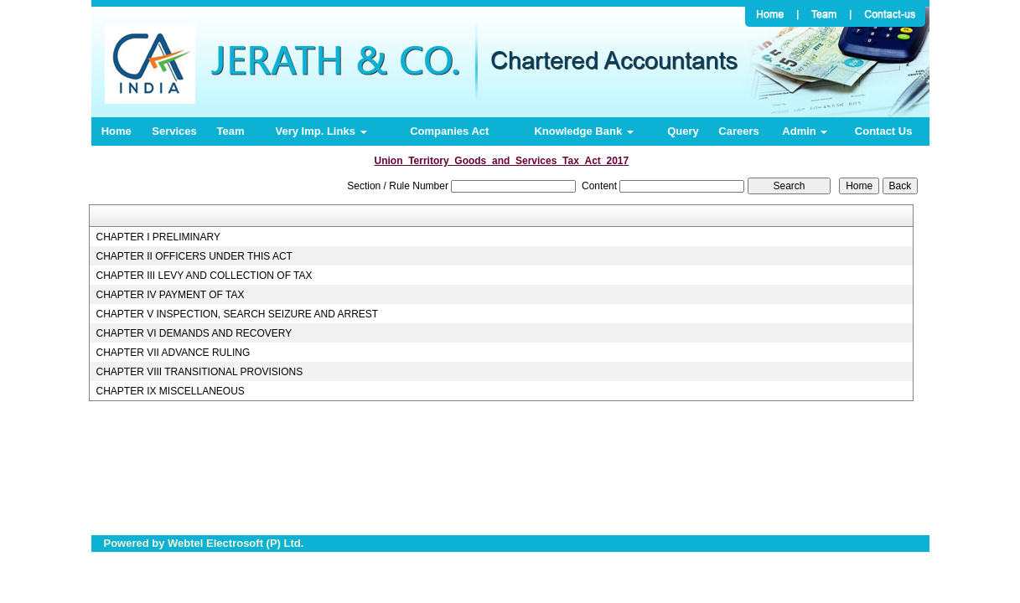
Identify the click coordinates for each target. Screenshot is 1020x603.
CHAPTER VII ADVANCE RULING (173, 352)
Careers (738, 131)
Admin (804, 131)
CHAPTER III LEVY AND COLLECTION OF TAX (204, 275)
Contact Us (884, 131)
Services (174, 131)
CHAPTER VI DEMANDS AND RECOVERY (194, 333)
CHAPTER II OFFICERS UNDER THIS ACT (194, 256)
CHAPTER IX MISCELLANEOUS (170, 391)
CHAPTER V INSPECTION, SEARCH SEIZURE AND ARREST (237, 314)
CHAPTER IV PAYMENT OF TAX (170, 295)
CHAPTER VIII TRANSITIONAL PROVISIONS (199, 372)
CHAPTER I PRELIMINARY (158, 237)
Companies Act (449, 131)
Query (683, 131)
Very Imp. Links (321, 131)
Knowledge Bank (583, 131)
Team (230, 131)
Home (116, 131)
